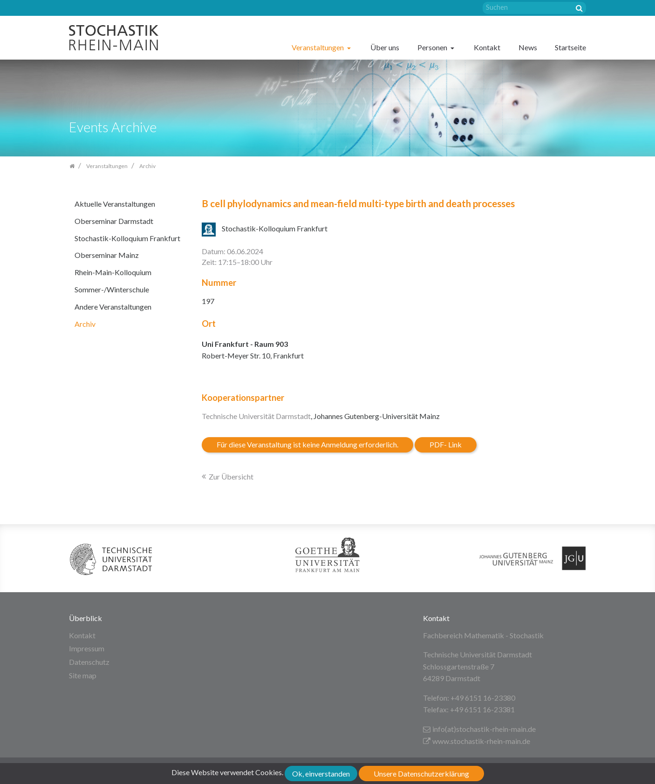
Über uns (384, 47)
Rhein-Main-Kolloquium (113, 272)
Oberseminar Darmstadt (114, 220)
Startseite (570, 47)
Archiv (85, 323)
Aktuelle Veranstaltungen (115, 203)
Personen (433, 47)
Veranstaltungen (318, 47)
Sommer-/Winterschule (112, 289)
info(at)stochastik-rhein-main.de (479, 728)
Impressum (86, 648)
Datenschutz (89, 661)
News (528, 47)
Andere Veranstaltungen (113, 306)
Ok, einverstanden (321, 773)
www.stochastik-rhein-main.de (476, 741)
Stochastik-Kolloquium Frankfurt (127, 238)
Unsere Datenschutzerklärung (421, 773)
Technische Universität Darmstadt (256, 416)
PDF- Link (446, 444)
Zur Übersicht (231, 476)
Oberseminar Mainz (107, 254)
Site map (82, 675)
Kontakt (487, 47)
